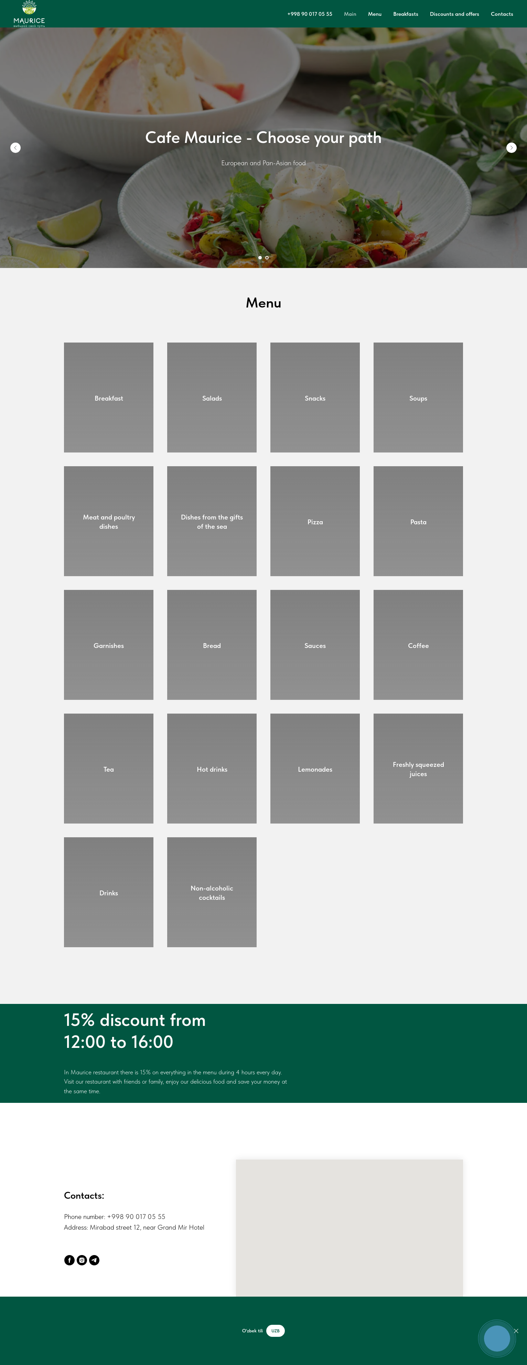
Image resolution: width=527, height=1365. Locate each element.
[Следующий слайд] (511, 148)
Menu (374, 14)
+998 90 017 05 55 (309, 14)
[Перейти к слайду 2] (267, 257)
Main (350, 14)
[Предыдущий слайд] (15, 148)
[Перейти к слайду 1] (260, 257)
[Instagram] (82, 1260)
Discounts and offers (454, 14)
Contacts (502, 14)
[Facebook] (69, 1260)
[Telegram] (94, 1260)
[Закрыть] (516, 1331)
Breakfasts (405, 14)
